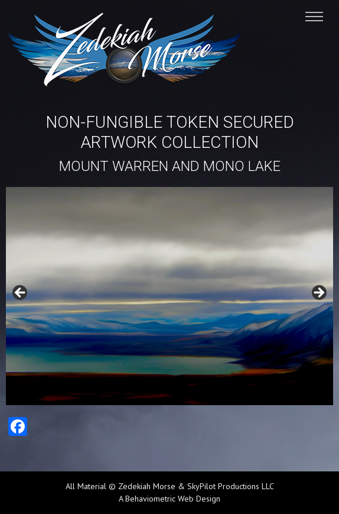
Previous (21, 293)
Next (318, 293)
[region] (169, 296)
